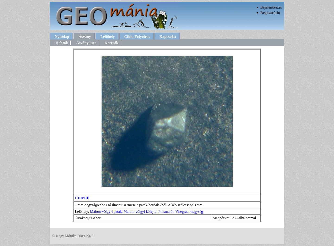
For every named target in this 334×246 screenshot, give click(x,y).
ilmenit (82, 197)
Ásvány (85, 36)
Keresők (111, 43)
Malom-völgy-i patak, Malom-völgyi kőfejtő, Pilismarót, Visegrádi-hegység (146, 211)
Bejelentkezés (271, 7)
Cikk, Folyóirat (137, 36)
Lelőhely (107, 36)
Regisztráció (270, 13)
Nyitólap (62, 36)
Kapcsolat (167, 36)
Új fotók (61, 43)
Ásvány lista (86, 43)
